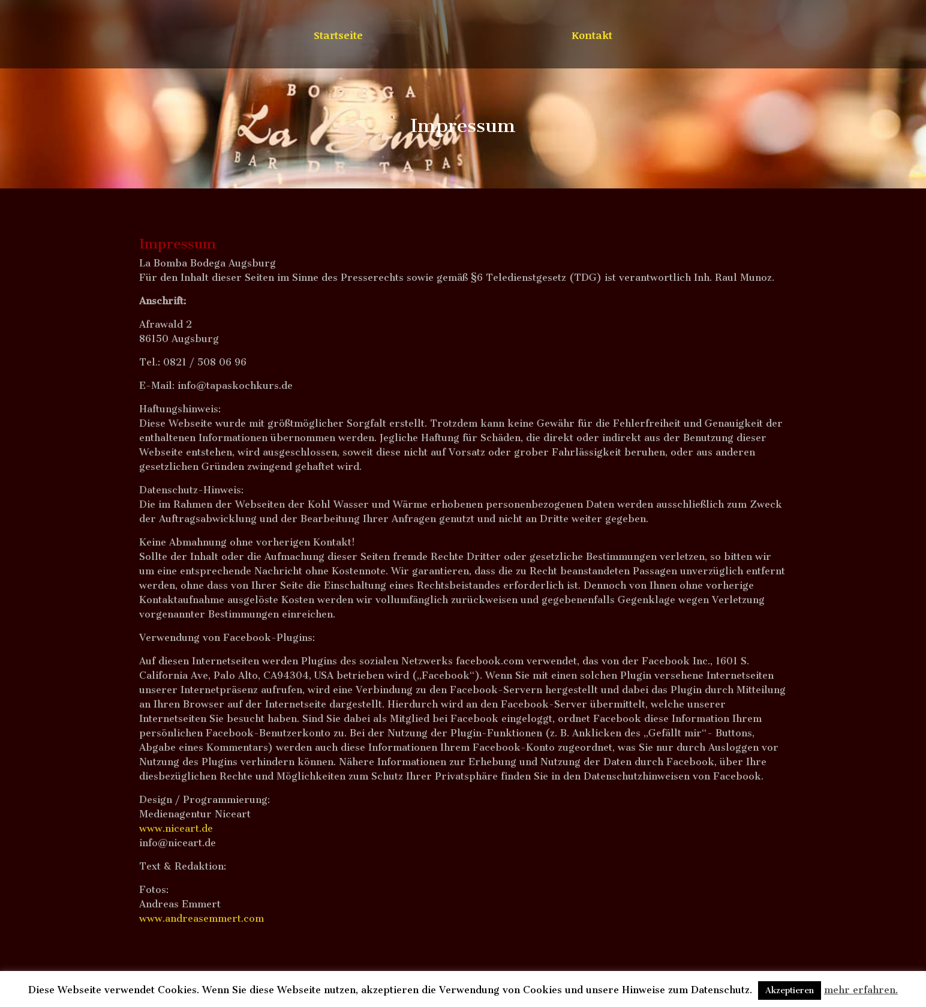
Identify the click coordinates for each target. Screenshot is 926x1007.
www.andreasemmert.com (201, 918)
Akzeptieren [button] (789, 990)
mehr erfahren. (861, 990)
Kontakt (592, 36)
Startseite (338, 36)
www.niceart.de (176, 828)
